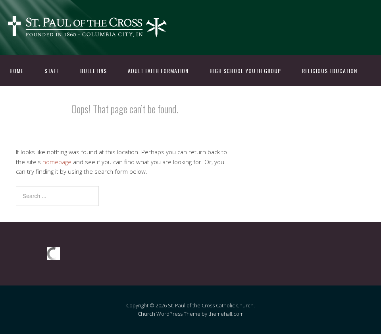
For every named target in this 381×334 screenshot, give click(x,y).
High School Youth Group (245, 70)
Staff (51, 70)
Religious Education (329, 70)
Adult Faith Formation (158, 70)
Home (16, 70)
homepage (56, 162)
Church (146, 313)
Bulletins (93, 70)
